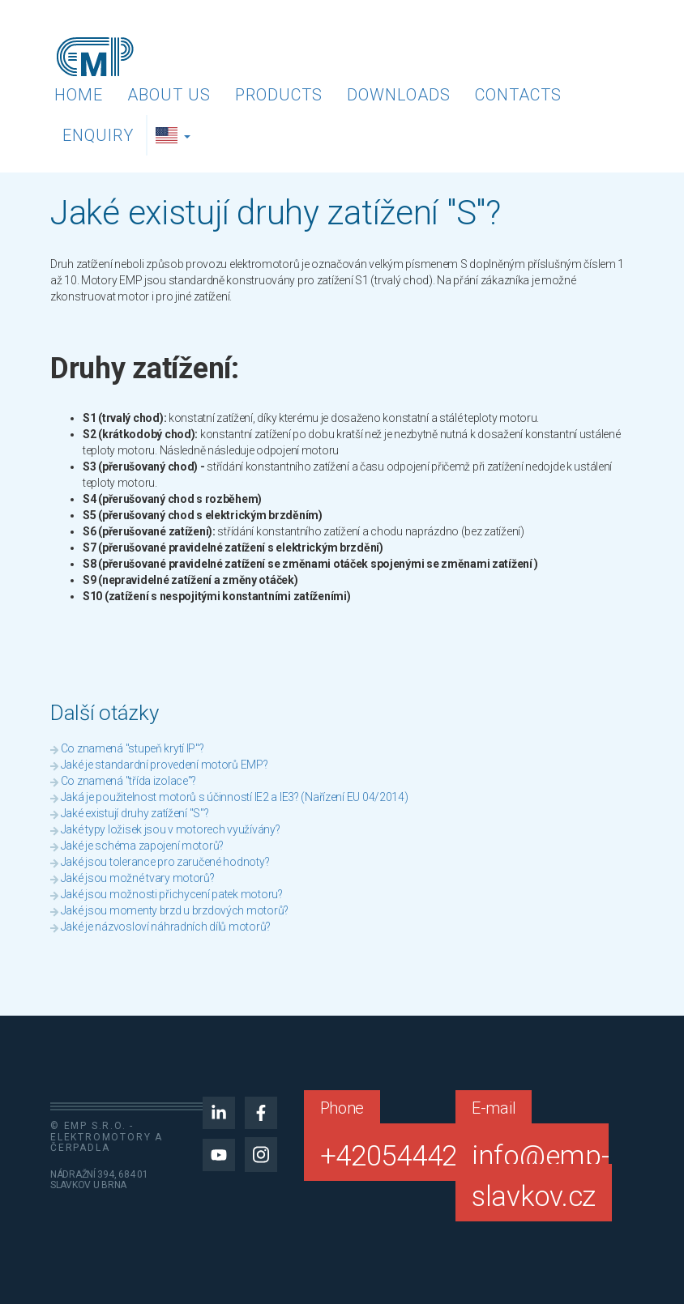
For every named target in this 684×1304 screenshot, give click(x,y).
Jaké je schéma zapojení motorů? (142, 845)
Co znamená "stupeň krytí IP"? (132, 748)
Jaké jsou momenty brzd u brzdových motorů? (175, 910)
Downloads (399, 94)
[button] (175, 135)
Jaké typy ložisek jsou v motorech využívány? (170, 829)
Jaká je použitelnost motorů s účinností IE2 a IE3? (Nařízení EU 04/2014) (234, 796)
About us (169, 94)
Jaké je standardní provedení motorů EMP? (164, 764)
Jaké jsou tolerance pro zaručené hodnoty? (165, 861)
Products (279, 94)
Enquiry (98, 135)
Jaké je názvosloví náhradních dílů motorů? (166, 926)
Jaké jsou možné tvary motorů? (138, 877)
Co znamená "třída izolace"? (128, 780)
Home (78, 94)
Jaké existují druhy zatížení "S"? (135, 813)
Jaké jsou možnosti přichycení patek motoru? (172, 894)
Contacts (518, 94)
